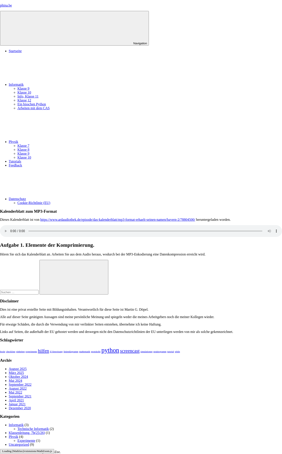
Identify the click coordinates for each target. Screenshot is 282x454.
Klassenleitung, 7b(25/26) (27, 433)
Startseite (15, 51)
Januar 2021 (17, 404)
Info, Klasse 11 (28, 96)
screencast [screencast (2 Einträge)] (130, 350)
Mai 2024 (15, 380)
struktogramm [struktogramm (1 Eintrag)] (159, 351)
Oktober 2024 (18, 377)
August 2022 (18, 388)
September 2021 (20, 396)
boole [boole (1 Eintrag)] (2, 351)
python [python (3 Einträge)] (110, 350)
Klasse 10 (24, 92)
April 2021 (16, 400)
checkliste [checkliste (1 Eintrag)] (10, 351)
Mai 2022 (15, 392)
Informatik (49, 84)
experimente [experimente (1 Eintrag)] (31, 351)
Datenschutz (50, 199)
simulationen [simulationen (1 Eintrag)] (147, 351)
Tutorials (15, 161)
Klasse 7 (23, 145)
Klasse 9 (23, 88)
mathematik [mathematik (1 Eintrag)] (84, 351)
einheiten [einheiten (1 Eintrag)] (20, 351)
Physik (46, 142)
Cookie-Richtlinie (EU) (33, 203)
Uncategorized (19, 444)
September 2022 (20, 384)
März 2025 (16, 373)
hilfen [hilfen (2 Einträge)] (43, 350)
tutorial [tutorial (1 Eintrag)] (170, 351)
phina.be (6, 5)
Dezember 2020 (20, 408)
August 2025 (18, 369)
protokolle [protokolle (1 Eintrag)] (95, 351)
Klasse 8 (23, 149)
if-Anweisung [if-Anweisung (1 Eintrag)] (56, 351)
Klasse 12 (24, 100)
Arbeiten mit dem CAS (33, 108)
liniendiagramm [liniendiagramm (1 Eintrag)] (71, 351)
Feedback (15, 165)
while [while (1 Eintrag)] (177, 351)
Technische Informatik (33, 429)
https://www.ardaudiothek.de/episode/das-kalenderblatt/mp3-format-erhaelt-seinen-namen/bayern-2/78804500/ (117, 219)
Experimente (26, 440)
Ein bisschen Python (31, 104)
